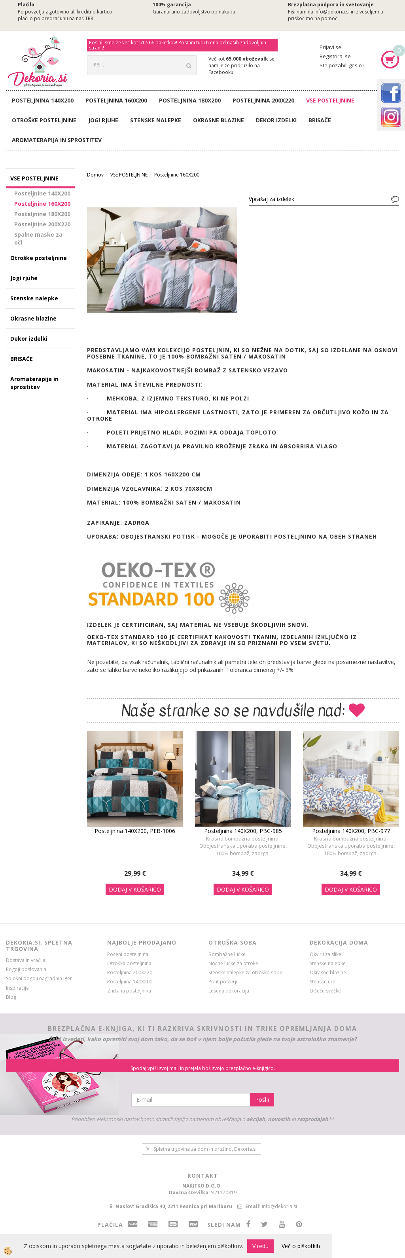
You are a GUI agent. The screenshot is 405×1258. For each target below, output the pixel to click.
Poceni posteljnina (127, 954)
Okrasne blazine (218, 120)
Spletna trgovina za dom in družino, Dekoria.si (205, 1149)
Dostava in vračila (25, 960)
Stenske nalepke (155, 120)
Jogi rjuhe (103, 120)
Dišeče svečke (325, 990)
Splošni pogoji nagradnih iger (39, 978)
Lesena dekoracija (228, 990)
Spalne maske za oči (38, 238)
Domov (95, 174)
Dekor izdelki (276, 120)
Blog (11, 997)
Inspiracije (17, 988)
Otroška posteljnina (129, 963)
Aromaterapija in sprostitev (57, 140)
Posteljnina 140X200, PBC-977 (351, 831)
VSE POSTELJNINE (330, 100)
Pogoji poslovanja (26, 969)
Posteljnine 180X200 (42, 214)
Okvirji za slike (325, 954)
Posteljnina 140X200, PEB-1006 (135, 831)
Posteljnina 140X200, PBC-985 (243, 831)
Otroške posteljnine (44, 120)
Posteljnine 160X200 (42, 203)
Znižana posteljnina (129, 990)
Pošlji (262, 1099)
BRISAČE (319, 120)
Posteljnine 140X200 (42, 193)
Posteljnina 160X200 (116, 100)
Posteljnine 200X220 (42, 224)
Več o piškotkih (301, 1246)
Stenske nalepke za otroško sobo (245, 972)
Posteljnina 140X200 (43, 100)
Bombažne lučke (227, 954)
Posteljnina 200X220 (263, 100)
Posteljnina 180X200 (190, 100)
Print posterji (222, 981)
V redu (260, 1246)
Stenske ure (322, 981)
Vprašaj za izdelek (271, 199)
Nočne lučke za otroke (233, 963)
